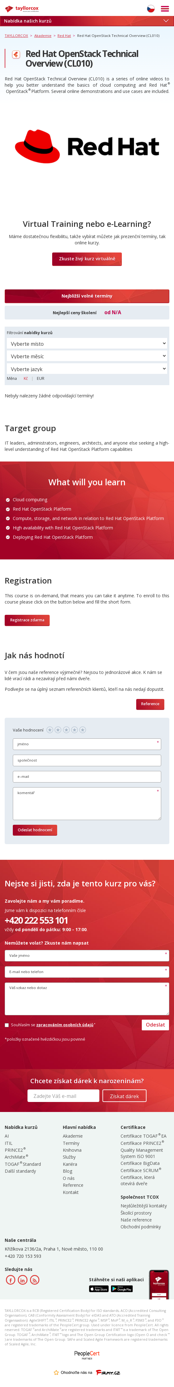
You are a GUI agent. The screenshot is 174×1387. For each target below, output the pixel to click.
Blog (67, 1171)
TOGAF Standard (23, 1164)
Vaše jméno (19, 955)
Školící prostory (136, 1213)
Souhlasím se (50, 1025)
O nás (69, 1178)
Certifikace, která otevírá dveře (138, 1180)
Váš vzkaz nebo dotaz (28, 987)
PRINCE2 (15, 1150)
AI (7, 1136)
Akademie (73, 1136)
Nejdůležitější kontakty (144, 1206)
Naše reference (136, 1220)
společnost (27, 760)
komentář (26, 792)
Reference (150, 703)
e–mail (23, 776)
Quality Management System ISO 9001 (142, 1153)
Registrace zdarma (27, 620)
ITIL (8, 1143)
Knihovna (72, 1150)
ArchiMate (16, 1157)
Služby (69, 1157)
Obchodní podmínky (141, 1227)
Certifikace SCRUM (141, 1170)
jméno (23, 744)
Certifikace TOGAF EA (144, 1136)
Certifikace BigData (140, 1163)
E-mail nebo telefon (26, 971)
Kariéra (70, 1164)
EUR (40, 378)
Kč (26, 378)
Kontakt (71, 1192)
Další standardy (20, 1171)
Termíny (71, 1143)
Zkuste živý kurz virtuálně (87, 259)
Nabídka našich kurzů (86, 21)
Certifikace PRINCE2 (142, 1143)
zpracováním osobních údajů (65, 1025)
